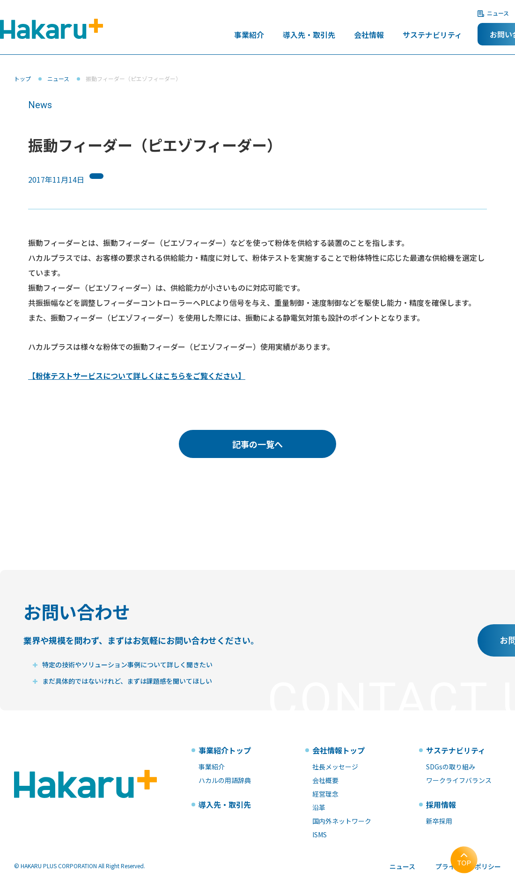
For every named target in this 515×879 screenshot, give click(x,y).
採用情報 (441, 804)
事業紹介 (249, 35)
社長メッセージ (335, 766)
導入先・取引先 (309, 35)
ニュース (498, 13)
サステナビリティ (432, 35)
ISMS (319, 834)
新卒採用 (439, 821)
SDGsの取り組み (450, 766)
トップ (22, 78)
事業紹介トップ (225, 750)
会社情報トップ (338, 750)
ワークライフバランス (459, 780)
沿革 (318, 807)
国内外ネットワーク (341, 821)
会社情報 (369, 35)
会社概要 (325, 780)
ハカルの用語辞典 (225, 780)
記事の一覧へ (257, 444)
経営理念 (325, 793)
